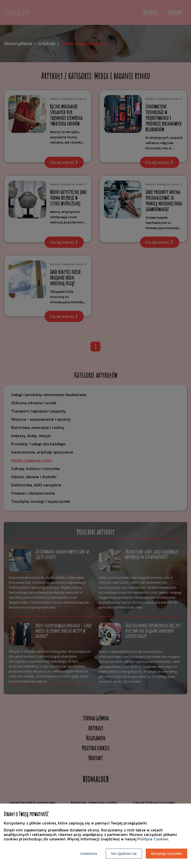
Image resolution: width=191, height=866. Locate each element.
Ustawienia (88, 854)
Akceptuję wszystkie (166, 854)
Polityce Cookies (153, 839)
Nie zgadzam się (124, 854)
